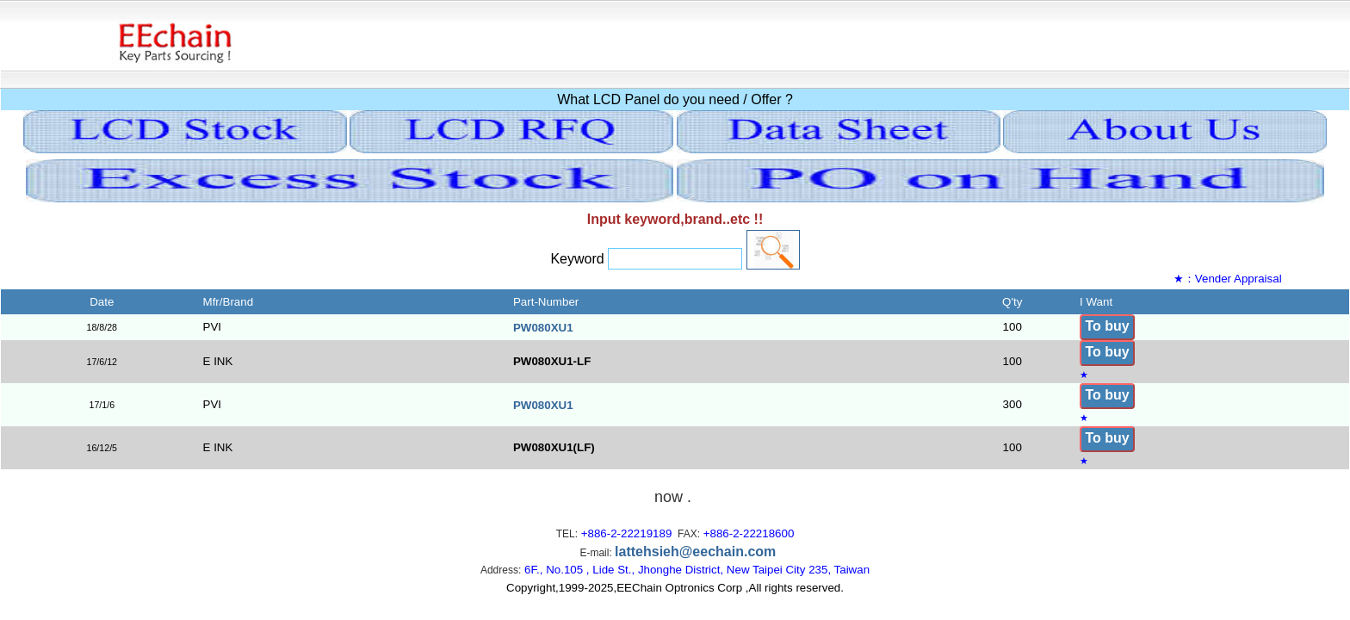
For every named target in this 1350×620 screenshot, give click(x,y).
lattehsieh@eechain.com (695, 551)
